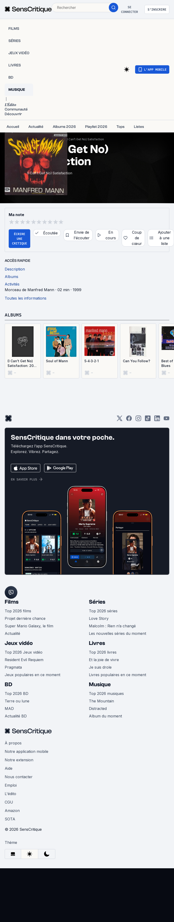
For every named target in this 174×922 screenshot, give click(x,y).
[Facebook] (129, 420)
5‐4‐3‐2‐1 (91, 361)
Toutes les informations (25, 298)
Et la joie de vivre (104, 659)
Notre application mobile (26, 751)
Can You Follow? (136, 361)
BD (8, 684)
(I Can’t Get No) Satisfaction (85, 139)
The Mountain (101, 701)
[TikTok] (148, 420)
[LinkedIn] (157, 420)
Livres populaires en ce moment (117, 674)
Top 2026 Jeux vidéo (23, 652)
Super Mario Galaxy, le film (29, 626)
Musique (100, 684)
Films (12, 602)
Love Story (99, 618)
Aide (8, 768)
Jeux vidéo (19, 643)
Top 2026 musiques (106, 693)
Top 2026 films (18, 611)
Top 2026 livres (103, 652)
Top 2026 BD (16, 693)
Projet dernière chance (25, 618)
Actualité (12, 633)
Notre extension (19, 760)
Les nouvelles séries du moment (117, 633)
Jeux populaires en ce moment (32, 674)
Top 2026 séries (103, 611)
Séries (97, 602)
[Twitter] (119, 420)
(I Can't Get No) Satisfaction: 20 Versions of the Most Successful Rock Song (21, 363)
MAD (9, 708)
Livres (97, 643)
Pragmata (13, 667)
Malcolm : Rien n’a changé (112, 626)
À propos (13, 743)
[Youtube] (166, 420)
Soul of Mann (57, 361)
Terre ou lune (17, 701)
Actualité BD (16, 716)
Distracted (98, 708)
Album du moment (105, 716)
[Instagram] (138, 420)
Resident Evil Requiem (24, 659)
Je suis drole (100, 667)
